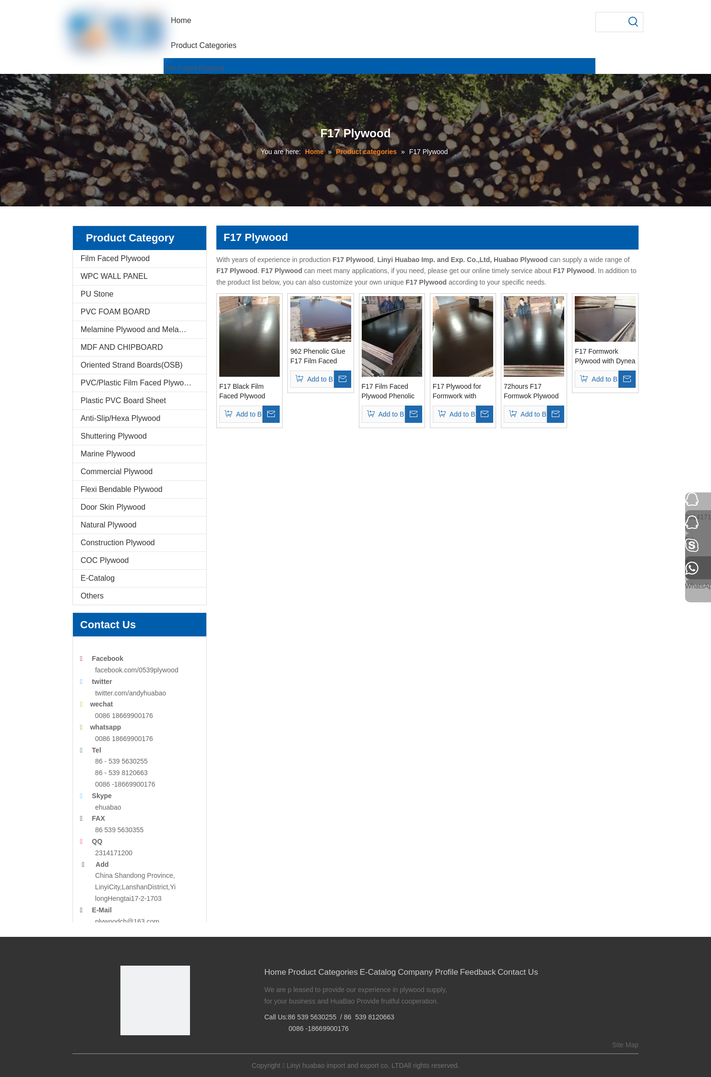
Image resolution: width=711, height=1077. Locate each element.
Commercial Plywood (117, 471)
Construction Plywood (118, 542)
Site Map (625, 1045)
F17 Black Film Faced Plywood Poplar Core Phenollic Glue (242, 392)
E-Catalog (98, 578)
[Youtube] (172, 1051)
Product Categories (323, 972)
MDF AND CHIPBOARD (122, 347)
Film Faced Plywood (194, 68)
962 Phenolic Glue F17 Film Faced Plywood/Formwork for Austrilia (318, 356)
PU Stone (97, 294)
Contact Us (518, 972)
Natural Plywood (109, 525)
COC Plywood (105, 560)
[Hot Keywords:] (633, 22)
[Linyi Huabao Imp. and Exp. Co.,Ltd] (155, 1000)
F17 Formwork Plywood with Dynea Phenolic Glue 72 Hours (605, 356)
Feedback (478, 972)
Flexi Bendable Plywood (122, 489)
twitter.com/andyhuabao (130, 693)
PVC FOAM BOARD (115, 312)
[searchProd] (610, 22)
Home (275, 972)
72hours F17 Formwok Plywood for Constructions (531, 392)
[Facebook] (127, 1051)
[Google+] (142, 1051)
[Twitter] (157, 1051)
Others (92, 596)
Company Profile (428, 972)
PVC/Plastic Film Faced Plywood (136, 383)
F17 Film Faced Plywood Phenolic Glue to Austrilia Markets (388, 392)
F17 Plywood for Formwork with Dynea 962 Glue (457, 392)
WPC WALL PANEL (114, 276)
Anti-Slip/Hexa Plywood (120, 418)
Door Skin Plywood (113, 507)
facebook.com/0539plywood (136, 670)
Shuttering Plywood (114, 436)
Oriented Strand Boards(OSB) (132, 365)
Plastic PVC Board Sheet (123, 400)
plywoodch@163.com (127, 921)
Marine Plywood (108, 454)
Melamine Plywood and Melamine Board (143, 329)
